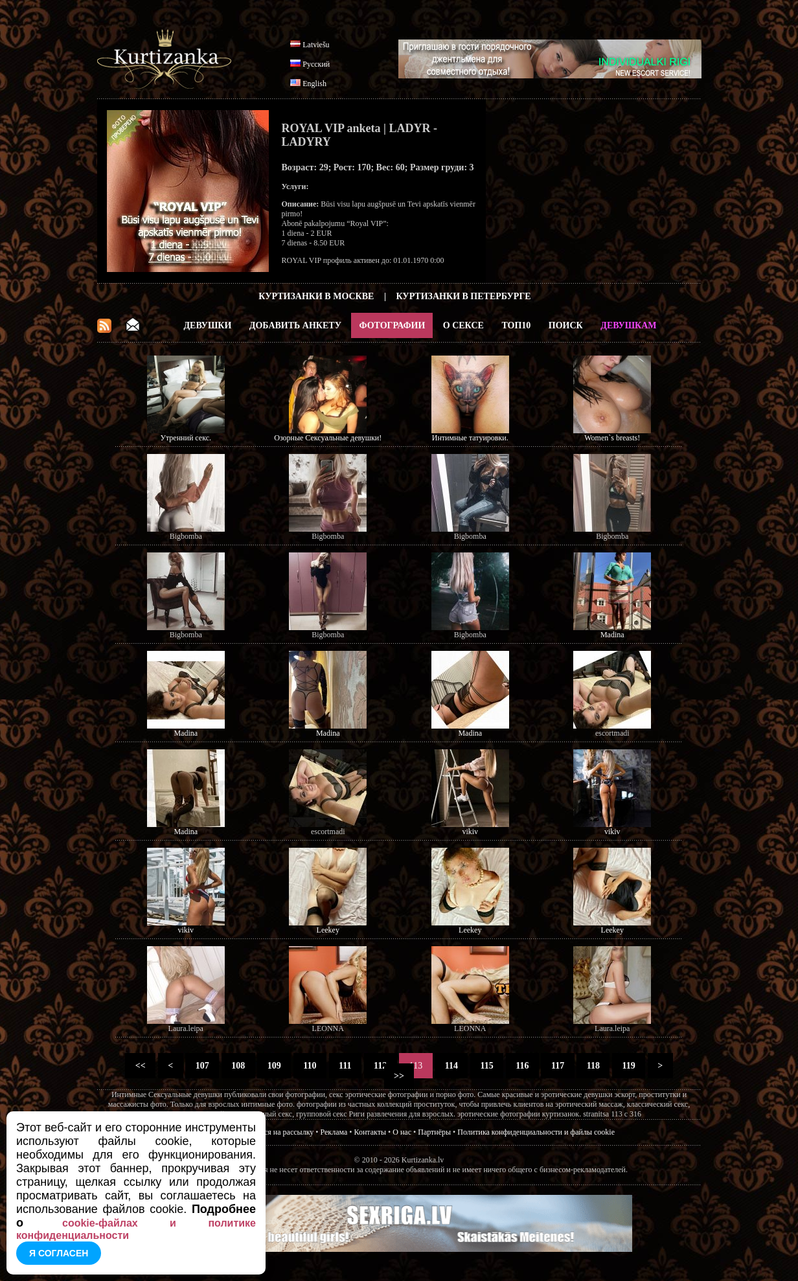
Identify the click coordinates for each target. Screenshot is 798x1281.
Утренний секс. (185, 437)
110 (310, 1066)
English (314, 83)
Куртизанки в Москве (316, 296)
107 (202, 1066)
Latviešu (315, 44)
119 (628, 1066)
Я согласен (58, 1253)
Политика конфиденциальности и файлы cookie (536, 1132)
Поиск (566, 325)
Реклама (334, 1132)
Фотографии (392, 325)
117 (557, 1066)
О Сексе (463, 325)
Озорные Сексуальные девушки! (328, 437)
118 (593, 1066)
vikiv (470, 831)
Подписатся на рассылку (273, 1132)
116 (522, 1066)
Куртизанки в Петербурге (463, 296)
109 (274, 1066)
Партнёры (434, 1132)
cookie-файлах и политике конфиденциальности (136, 1229)
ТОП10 (515, 325)
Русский (316, 64)
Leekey (328, 930)
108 (238, 1066)
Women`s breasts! (612, 437)
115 (487, 1066)
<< (140, 1066)
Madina (612, 634)
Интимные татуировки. (470, 437)
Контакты (370, 1132)
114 (451, 1066)
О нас (402, 1132)
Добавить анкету (295, 325)
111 (345, 1066)
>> (399, 1076)
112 (380, 1066)
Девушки (207, 325)
